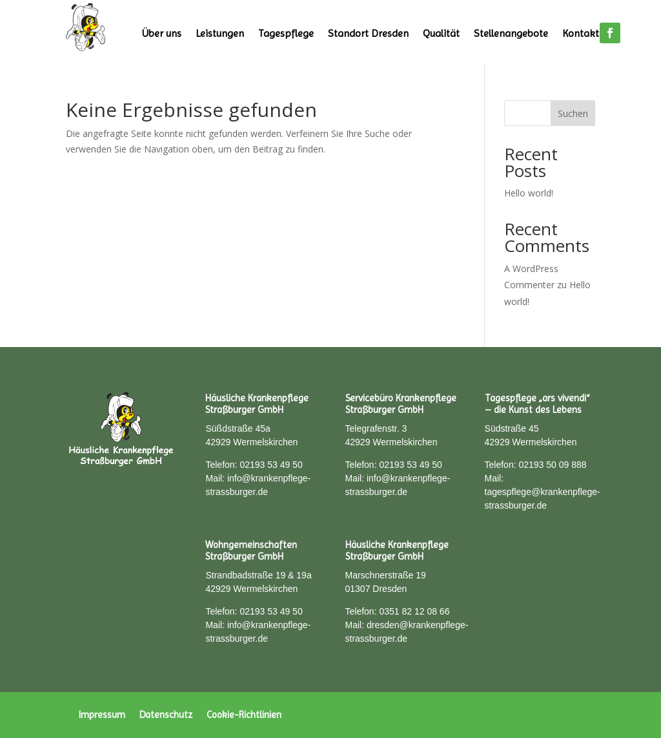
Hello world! (528, 193)
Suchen (573, 113)
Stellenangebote (511, 33)
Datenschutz (165, 714)
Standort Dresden (368, 33)
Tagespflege (286, 33)
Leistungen (220, 33)
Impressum (102, 714)
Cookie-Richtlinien (244, 714)
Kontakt (580, 33)
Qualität (441, 33)
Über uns (161, 33)
